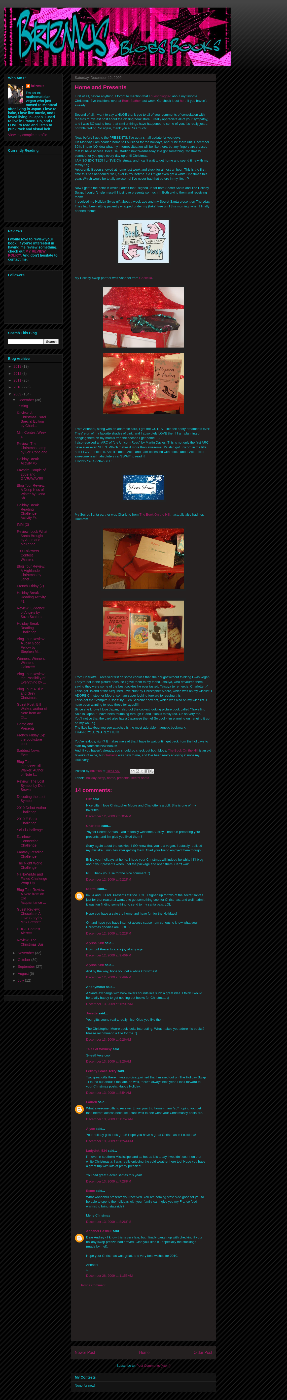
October (24, 960)
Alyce (90, 1129)
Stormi (91, 889)
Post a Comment (93, 1285)
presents (123, 778)
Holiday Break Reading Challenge (28, 627)
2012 (18, 373)
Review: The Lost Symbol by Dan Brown (31, 785)
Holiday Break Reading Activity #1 (31, 597)
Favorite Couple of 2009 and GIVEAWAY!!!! (31, 474)
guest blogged (161, 96)
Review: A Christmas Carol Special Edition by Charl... (31, 419)
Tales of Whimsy (99, 1049)
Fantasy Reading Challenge (30, 854)
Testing (22, 406)
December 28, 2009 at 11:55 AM (109, 1276)
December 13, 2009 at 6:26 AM (108, 1039)
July (21, 980)
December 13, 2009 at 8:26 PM (108, 1222)
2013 (18, 366)
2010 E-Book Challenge (27, 821)
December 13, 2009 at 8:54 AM (108, 1093)
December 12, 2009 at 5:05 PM (108, 816)
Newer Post (85, 1352)
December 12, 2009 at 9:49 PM (108, 977)
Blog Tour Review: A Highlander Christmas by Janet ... (31, 572)
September (27, 967)
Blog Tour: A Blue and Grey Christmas (30, 693)
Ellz (89, 799)
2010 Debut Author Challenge (31, 810)
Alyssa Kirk (95, 943)
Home (144, 1352)
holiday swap (95, 778)
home (111, 778)
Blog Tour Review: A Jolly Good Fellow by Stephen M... (31, 645)
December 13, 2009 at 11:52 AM (109, 1119)
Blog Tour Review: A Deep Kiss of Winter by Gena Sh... (31, 491)
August (23, 974)
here (183, 101)
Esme (90, 1191)
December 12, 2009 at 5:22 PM (108, 879)
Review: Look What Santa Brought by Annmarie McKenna (32, 538)
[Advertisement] (143, 1318)
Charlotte (93, 826)
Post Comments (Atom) (153, 1365)
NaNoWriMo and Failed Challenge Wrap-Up (32, 878)
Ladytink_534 (96, 1151)
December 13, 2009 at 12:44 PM (109, 1141)
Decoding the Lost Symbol (31, 799)
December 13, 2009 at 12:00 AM (109, 1004)
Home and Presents (25, 726)
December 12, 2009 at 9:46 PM (108, 955)
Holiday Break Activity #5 (28, 461)
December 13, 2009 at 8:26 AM (108, 1061)
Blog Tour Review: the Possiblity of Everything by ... (31, 678)
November (26, 953)
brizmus (38, 86)
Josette (92, 1013)
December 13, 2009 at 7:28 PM (108, 1181)
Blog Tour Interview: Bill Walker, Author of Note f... (30, 768)
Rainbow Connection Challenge (28, 841)
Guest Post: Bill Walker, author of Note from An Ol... (32, 710)
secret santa (140, 778)
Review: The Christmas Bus (30, 942)
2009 (18, 394)
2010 (18, 387)
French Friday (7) (30, 586)
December (26, 400)
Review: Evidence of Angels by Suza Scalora (31, 612)
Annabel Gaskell (99, 1231)
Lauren (91, 1102)
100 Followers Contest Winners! (28, 555)
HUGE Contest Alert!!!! (28, 931)
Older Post (203, 1352)
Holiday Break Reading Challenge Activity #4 (28, 511)
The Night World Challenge (29, 865)
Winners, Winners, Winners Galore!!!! (31, 663)
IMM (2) (23, 524)
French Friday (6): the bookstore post (31, 739)
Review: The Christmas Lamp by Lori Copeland (32, 448)
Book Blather (131, 101)
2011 (18, 380)
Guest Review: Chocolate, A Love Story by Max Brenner (29, 915)
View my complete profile (27, 135)
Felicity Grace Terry (101, 1071)
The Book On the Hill (154, 514)
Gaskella (145, 278)
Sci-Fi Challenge (30, 830)
